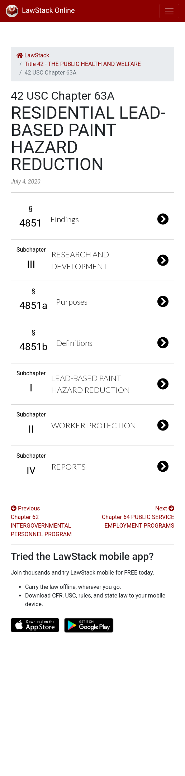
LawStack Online (40, 10)
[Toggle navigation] (169, 11)
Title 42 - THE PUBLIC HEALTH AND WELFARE (83, 64)
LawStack (32, 55)
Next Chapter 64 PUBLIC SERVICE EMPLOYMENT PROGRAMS (138, 517)
